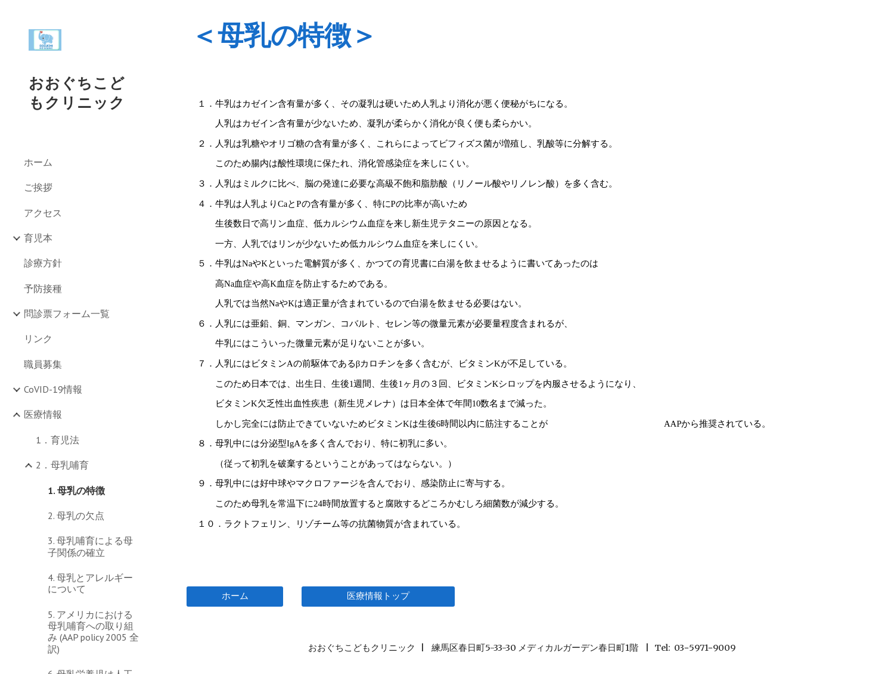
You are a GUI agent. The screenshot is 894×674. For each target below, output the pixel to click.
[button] (879, 16)
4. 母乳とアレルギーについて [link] (90, 583)
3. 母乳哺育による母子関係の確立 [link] (90, 546)
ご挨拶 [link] (38, 187)
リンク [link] (38, 338)
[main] (521, 35)
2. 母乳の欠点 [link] (76, 515)
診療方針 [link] (43, 263)
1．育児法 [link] (57, 440)
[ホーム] (235, 596)
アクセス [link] (43, 213)
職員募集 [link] (43, 364)
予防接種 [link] (43, 288)
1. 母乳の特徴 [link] (76, 490)
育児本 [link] (38, 238)
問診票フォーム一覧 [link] (67, 313)
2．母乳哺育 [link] (62, 465)
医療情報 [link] (43, 414)
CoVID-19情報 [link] (53, 389)
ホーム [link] (38, 162)
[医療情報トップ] (378, 596)
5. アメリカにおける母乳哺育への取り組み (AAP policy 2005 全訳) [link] (93, 631)
